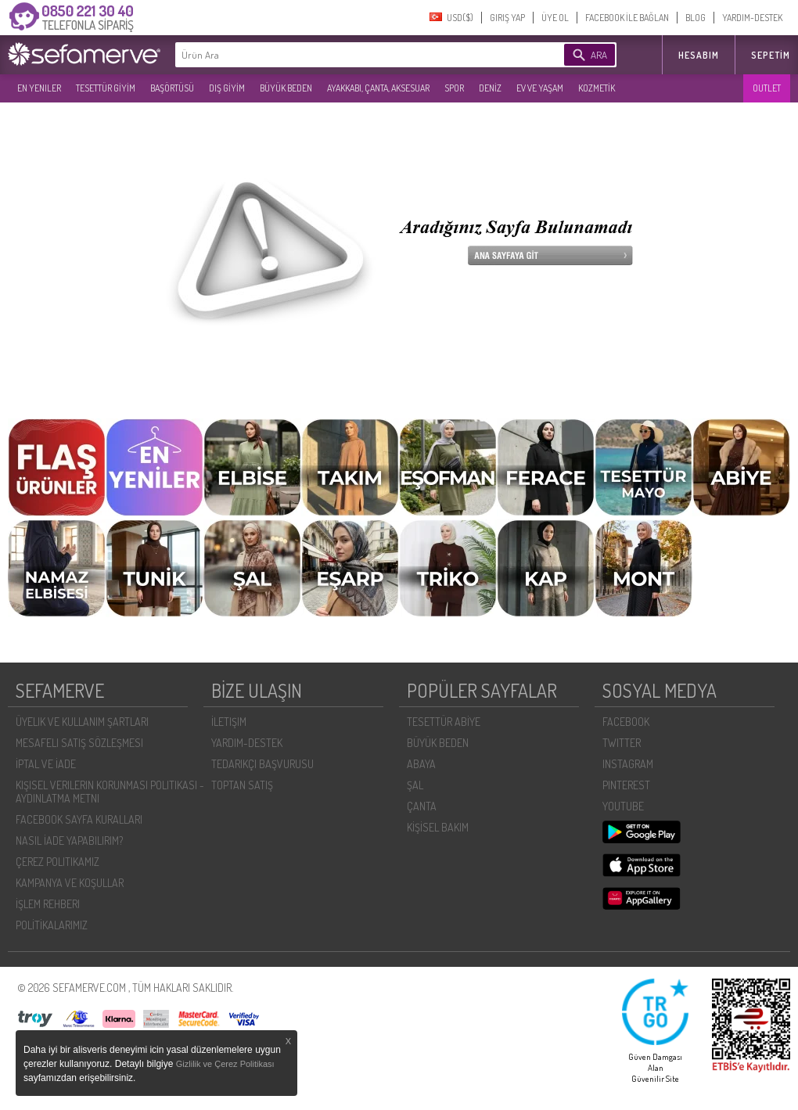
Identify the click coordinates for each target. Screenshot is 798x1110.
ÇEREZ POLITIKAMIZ (57, 861)
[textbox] (345, 54)
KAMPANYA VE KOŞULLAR (70, 882)
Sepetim (770, 55)
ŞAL (415, 785)
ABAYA (421, 764)
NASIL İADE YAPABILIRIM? (69, 840)
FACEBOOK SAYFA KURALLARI (79, 819)
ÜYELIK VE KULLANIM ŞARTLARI (82, 721)
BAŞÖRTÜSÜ (172, 88)
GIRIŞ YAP (507, 17)
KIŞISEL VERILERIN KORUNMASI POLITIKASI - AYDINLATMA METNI (110, 791)
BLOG (695, 17)
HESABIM (698, 55)
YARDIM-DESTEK (752, 17)
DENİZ (490, 88)
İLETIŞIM (228, 721)
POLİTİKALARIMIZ (52, 925)
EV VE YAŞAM (539, 88)
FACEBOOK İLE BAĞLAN (627, 17)
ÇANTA (422, 806)
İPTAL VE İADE (46, 764)
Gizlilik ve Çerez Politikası (225, 1064)
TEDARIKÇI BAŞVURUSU (262, 764)
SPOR (454, 88)
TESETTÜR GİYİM (105, 88)
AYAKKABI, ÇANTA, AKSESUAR (378, 88)
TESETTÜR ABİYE (443, 721)
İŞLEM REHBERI (48, 904)
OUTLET (767, 88)
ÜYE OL (555, 17)
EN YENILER (39, 88)
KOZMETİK (596, 88)
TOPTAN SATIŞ (242, 785)
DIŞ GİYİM (227, 88)
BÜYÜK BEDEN (286, 88)
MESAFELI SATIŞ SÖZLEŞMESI (79, 742)
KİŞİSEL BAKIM (438, 827)
